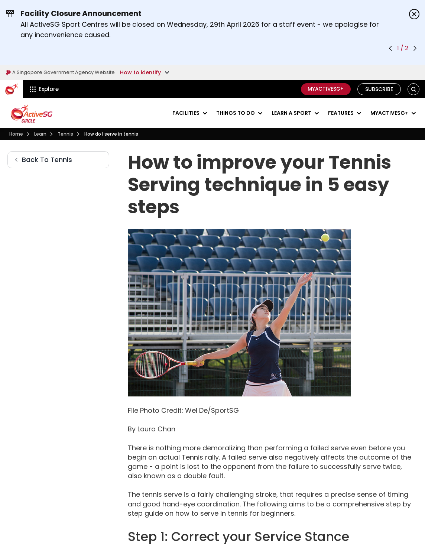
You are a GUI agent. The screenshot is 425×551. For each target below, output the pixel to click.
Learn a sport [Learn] (291, 113)
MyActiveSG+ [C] (324, 89)
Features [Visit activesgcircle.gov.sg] (341, 113)
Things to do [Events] (235, 113)
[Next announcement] (415, 48)
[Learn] (40, 134)
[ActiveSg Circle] (11, 89)
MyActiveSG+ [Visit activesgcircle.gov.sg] (389, 113)
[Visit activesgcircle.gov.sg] (32, 113)
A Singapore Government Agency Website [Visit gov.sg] (64, 72)
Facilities (185, 113)
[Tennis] (65, 134)
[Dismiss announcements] (414, 14)
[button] (413, 89)
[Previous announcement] (390, 48)
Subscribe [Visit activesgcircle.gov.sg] (379, 89)
